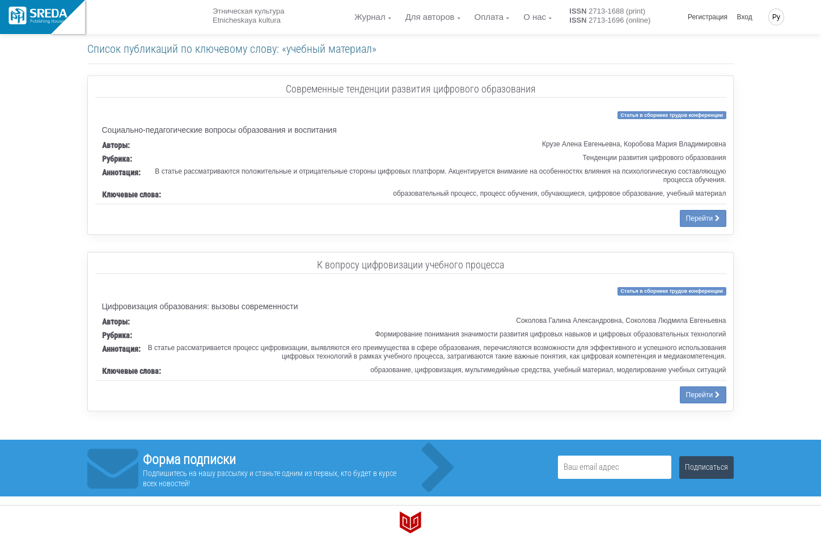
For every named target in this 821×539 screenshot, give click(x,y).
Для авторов (430, 17)
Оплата (489, 17)
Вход (744, 17)
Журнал (370, 17)
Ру (776, 17)
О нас (534, 17)
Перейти (703, 218)
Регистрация (707, 17)
